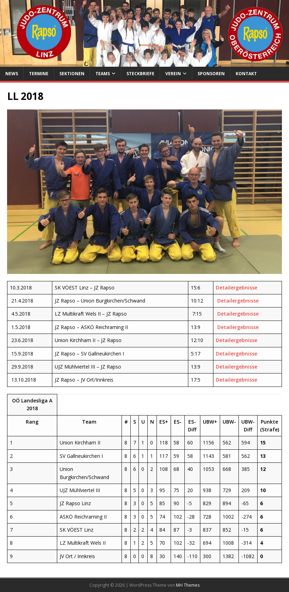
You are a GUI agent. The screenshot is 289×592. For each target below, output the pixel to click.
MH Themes (188, 585)
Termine (38, 74)
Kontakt (246, 74)
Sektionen (71, 74)
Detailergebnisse (236, 287)
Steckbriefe (140, 74)
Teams (102, 74)
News (11, 74)
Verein (173, 74)
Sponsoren (211, 74)
